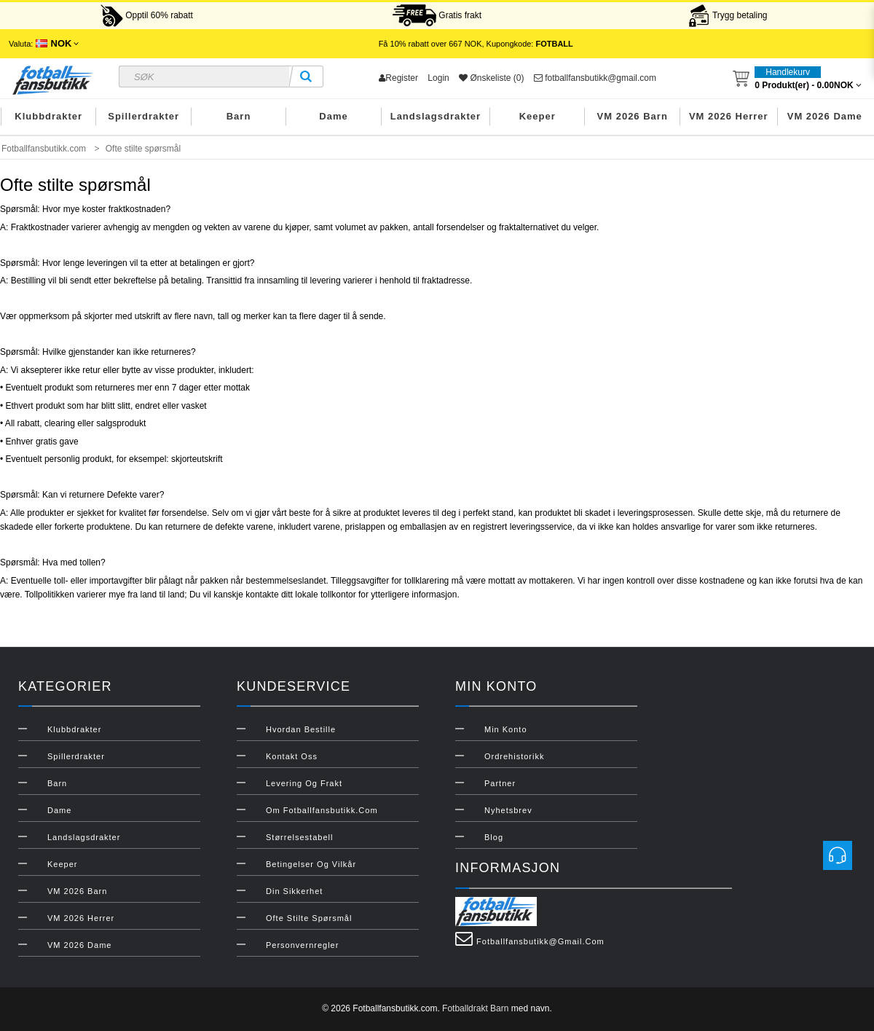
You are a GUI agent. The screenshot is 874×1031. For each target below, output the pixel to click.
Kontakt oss (292, 756)
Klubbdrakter (48, 116)
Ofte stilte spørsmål (309, 918)
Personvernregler (302, 945)
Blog (493, 837)
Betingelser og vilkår (311, 864)
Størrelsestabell (299, 837)
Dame (333, 116)
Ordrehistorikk (514, 756)
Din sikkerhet (294, 891)
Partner (500, 783)
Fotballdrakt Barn (475, 1008)
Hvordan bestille (301, 729)
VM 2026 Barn (632, 116)
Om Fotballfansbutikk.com (322, 810)
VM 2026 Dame (824, 116)
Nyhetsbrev (508, 810)
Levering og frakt (304, 783)
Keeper (537, 116)
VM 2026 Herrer (728, 116)
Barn (239, 116)
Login (438, 78)
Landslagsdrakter (435, 116)
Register (398, 78)
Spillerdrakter (143, 116)
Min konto (505, 729)
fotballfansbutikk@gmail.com (595, 78)
